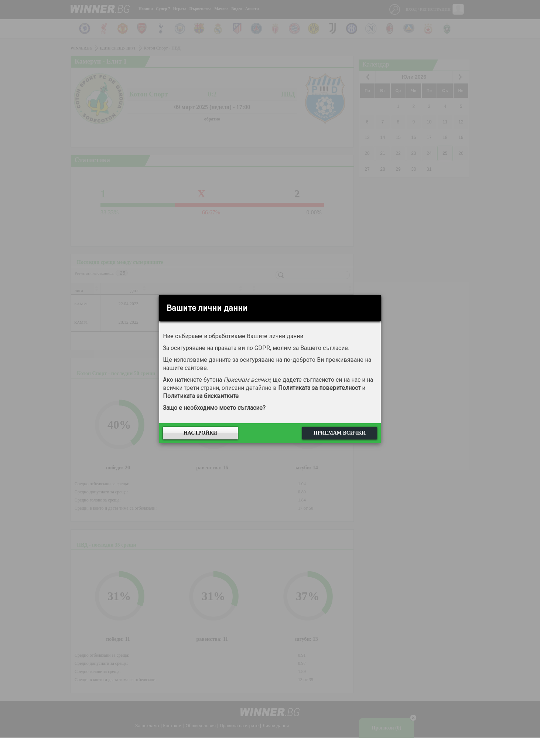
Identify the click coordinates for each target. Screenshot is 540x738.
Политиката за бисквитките (201, 395)
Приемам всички (340, 433)
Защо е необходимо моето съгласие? (214, 407)
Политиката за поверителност (319, 387)
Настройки (200, 433)
